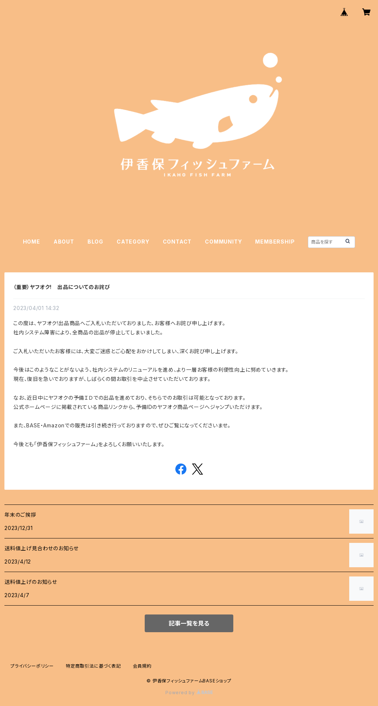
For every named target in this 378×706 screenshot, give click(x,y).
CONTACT (177, 241)
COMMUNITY (223, 241)
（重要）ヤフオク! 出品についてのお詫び (61, 287)
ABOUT (64, 241)
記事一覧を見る (189, 623)
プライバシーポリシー (32, 666)
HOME (31, 241)
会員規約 (142, 666)
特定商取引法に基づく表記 (93, 666)
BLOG (95, 241)
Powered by (189, 692)
